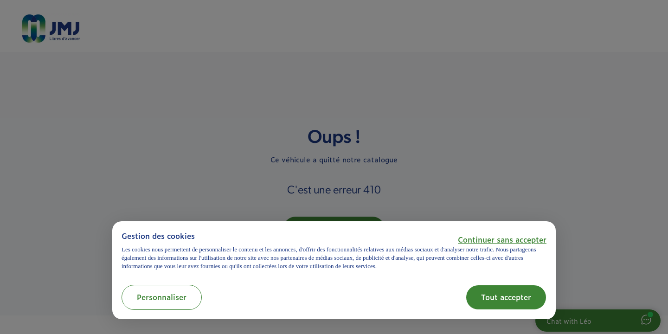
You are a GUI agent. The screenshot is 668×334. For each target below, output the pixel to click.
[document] (334, 251)
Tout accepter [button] (506, 296)
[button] (502, 239)
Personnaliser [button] (161, 296)
